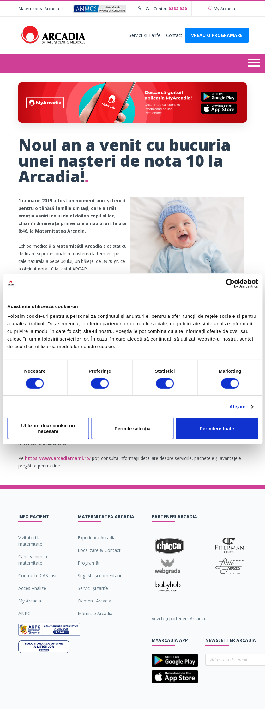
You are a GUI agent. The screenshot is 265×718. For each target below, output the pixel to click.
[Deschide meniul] (254, 63)
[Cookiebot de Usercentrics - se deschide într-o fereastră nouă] (230, 283)
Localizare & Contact (99, 550)
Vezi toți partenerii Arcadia (178, 618)
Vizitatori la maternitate (30, 541)
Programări (89, 563)
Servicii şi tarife (93, 588)
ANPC (24, 613)
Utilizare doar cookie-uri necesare (48, 428)
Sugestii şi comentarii (99, 576)
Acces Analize (32, 588)
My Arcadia (221, 8)
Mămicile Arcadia (95, 613)
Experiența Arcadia (97, 538)
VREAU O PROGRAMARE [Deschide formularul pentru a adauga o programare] (217, 35)
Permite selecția (132, 428)
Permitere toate (217, 428)
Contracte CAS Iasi (37, 576)
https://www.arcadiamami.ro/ (58, 458)
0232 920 (177, 8)
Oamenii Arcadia (94, 601)
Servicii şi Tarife (144, 35)
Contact (174, 35)
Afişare (237, 406)
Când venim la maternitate (32, 560)
